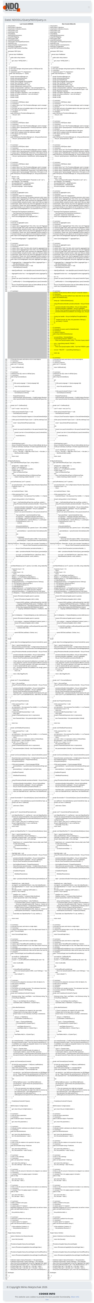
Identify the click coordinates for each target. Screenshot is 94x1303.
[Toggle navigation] (89, 7)
